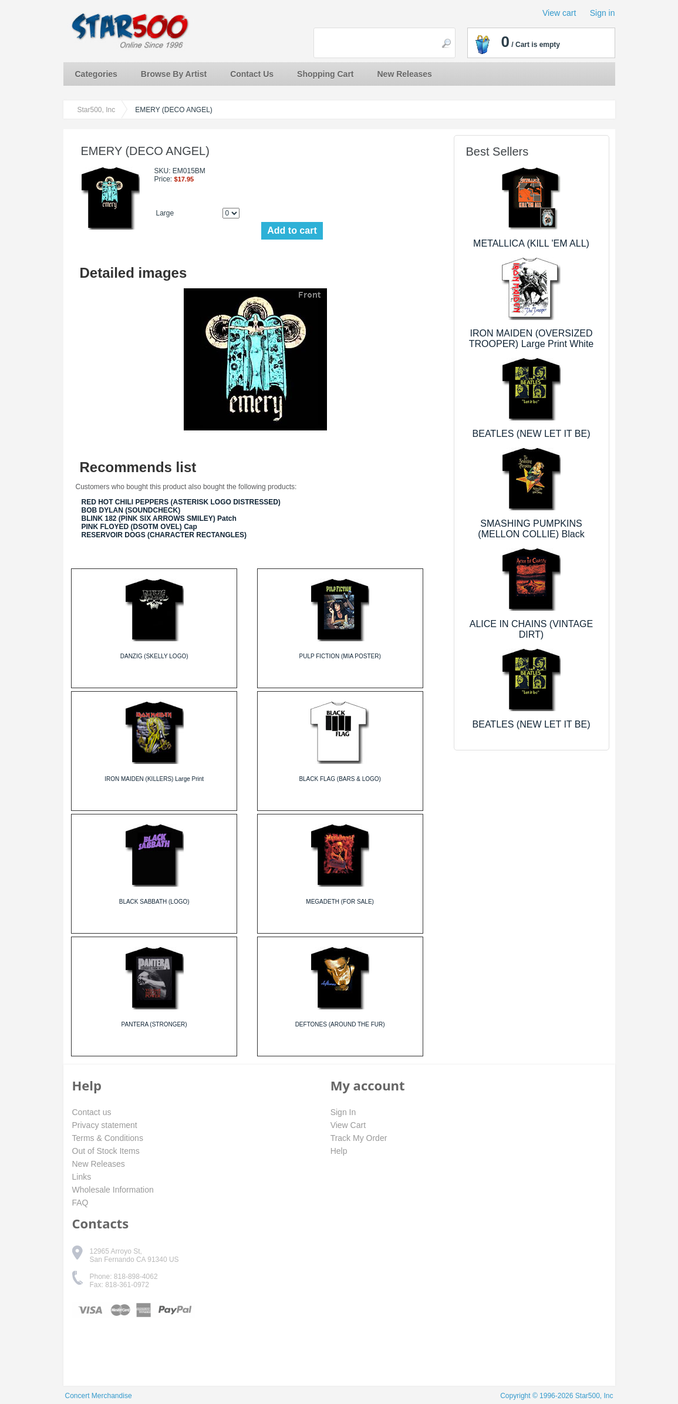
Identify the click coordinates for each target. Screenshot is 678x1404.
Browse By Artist (174, 74)
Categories (96, 74)
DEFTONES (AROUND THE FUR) (340, 1024)
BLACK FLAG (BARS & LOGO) (339, 779)
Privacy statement (104, 1125)
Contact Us (252, 74)
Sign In (343, 1112)
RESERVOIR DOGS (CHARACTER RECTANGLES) (164, 535)
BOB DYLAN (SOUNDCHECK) (131, 510)
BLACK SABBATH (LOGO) (154, 901)
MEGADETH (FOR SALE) (340, 901)
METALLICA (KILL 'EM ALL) (531, 243)
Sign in (602, 13)
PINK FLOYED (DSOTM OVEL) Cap (139, 527)
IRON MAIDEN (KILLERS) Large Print (154, 779)
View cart (559, 13)
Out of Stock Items (106, 1151)
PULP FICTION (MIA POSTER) (339, 656)
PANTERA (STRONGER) (154, 1024)
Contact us (92, 1112)
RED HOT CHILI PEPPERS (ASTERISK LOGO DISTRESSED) (181, 502)
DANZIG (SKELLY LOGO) (154, 656)
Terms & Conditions (107, 1138)
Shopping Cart (325, 74)
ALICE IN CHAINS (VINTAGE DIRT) (531, 629)
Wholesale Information (113, 1189)
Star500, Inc (96, 110)
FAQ (80, 1202)
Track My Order (358, 1138)
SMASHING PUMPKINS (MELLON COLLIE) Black (531, 528)
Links (82, 1176)
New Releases (404, 74)
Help (339, 1151)
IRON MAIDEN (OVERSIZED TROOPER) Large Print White (531, 338)
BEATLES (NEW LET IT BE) (532, 434)
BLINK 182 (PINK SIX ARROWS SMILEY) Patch (159, 518)
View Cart (348, 1125)
